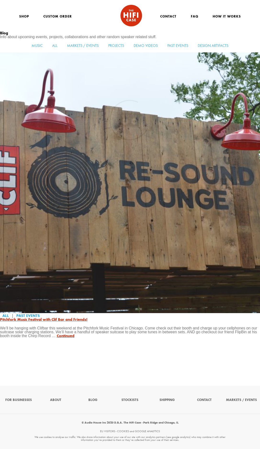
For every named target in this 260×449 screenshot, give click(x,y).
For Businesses (18, 400)
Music (37, 45)
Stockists (129, 400)
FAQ (194, 16)
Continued (65, 336)
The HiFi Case (131, 15)
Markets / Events (83, 45)
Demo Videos (146, 45)
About (55, 400)
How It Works (227, 16)
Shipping (167, 400)
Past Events (177, 45)
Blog (92, 400)
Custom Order (57, 16)
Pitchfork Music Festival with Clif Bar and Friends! (43, 319)
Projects (116, 45)
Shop (24, 16)
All (54, 45)
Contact (168, 16)
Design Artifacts (213, 45)
